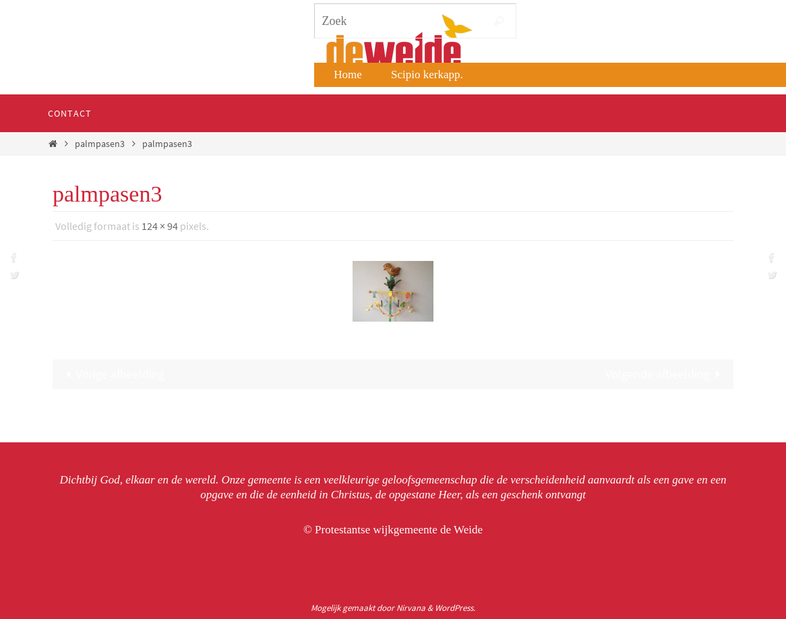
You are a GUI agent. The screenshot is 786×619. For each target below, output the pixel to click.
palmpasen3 (100, 144)
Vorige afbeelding (111, 374)
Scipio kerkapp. (427, 74)
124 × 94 (160, 226)
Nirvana (410, 608)
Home (348, 74)
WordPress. (455, 608)
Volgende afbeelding (666, 374)
